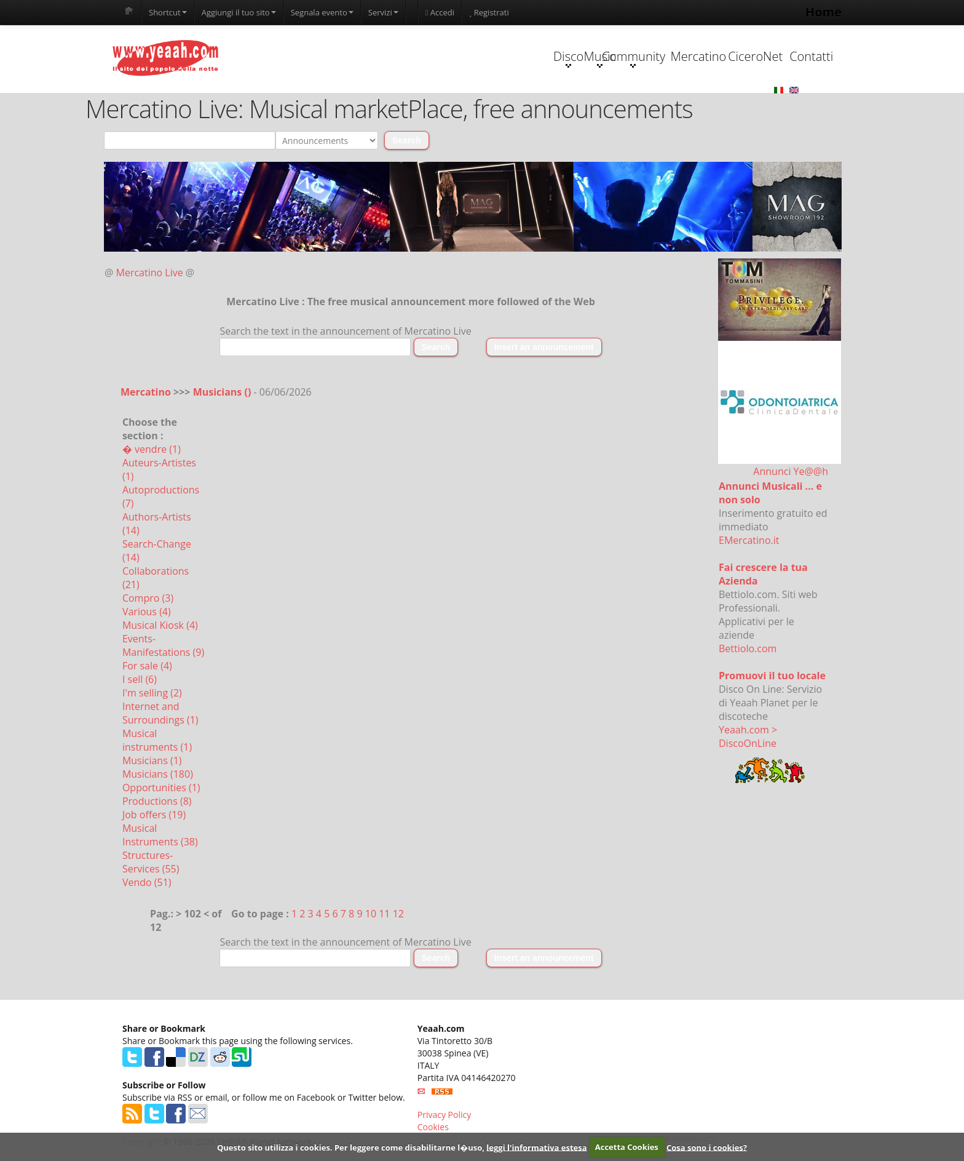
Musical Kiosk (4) (160, 625)
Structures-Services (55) (151, 862)
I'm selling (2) (152, 693)
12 (398, 914)
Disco (391, 58)
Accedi (439, 12)
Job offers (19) (154, 815)
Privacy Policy (444, 1115)
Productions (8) (157, 801)
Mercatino (624, 56)
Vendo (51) (147, 883)
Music (469, 58)
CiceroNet (701, 56)
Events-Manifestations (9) (163, 646)
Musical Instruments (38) (160, 835)
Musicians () (223, 392)
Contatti (778, 56)
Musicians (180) (157, 774)
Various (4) (146, 612)
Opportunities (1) (161, 788)
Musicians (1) (152, 761)
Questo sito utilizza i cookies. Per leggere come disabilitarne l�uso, (350, 1146)
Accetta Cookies (626, 1146)
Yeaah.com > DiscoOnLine (748, 737)
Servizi (383, 12)
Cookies (433, 1127)
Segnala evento (322, 12)
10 (370, 914)
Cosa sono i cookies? (706, 1146)
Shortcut (168, 12)
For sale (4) (147, 666)
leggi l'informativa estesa (536, 1146)
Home (823, 12)
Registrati (489, 12)
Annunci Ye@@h (790, 472)
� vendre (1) (151, 450)
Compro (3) (147, 598)
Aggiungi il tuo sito (239, 12)
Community (546, 58)
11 (384, 914)
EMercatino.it (749, 541)
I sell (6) (139, 680)
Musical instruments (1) (157, 740)
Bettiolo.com (747, 649)
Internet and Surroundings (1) (160, 713)
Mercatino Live (149, 273)
